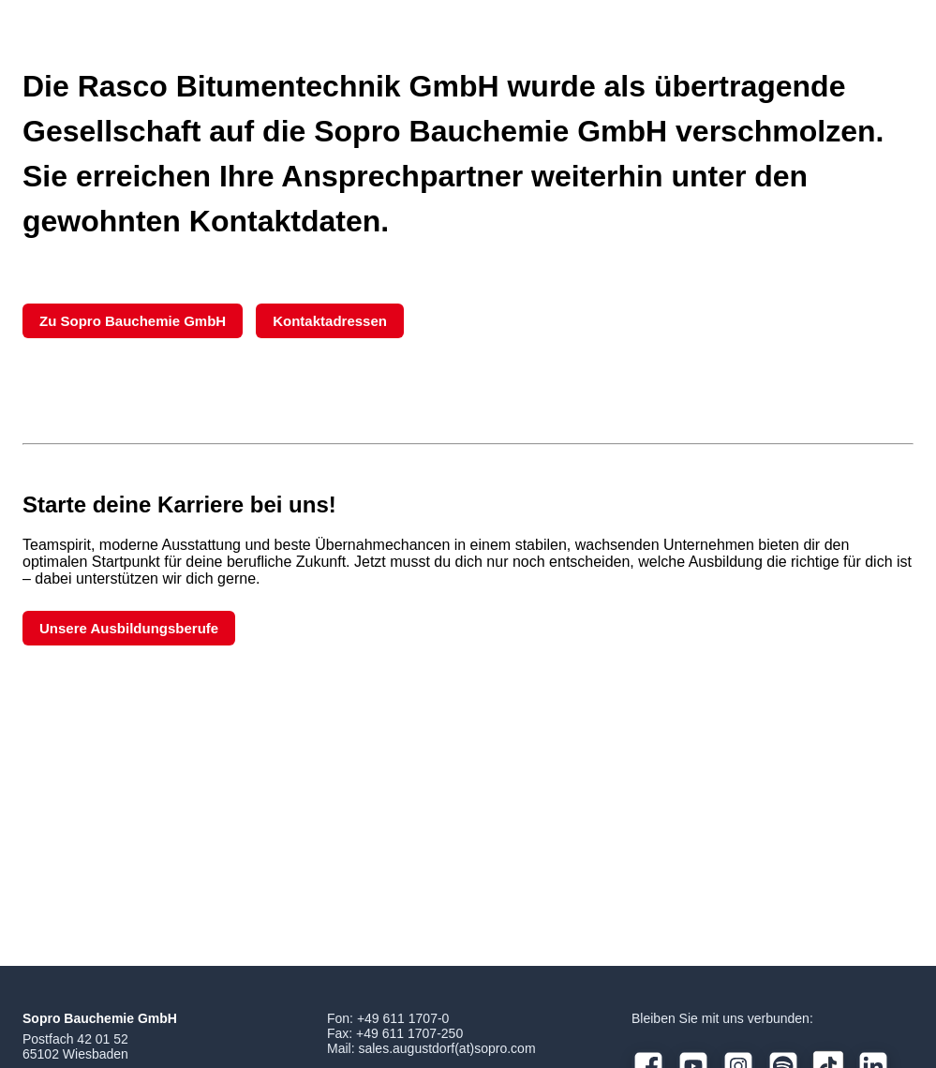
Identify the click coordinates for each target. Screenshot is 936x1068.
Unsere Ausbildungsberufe (128, 628)
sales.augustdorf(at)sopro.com (446, 1048)
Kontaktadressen (330, 321)
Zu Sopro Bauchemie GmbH (132, 321)
